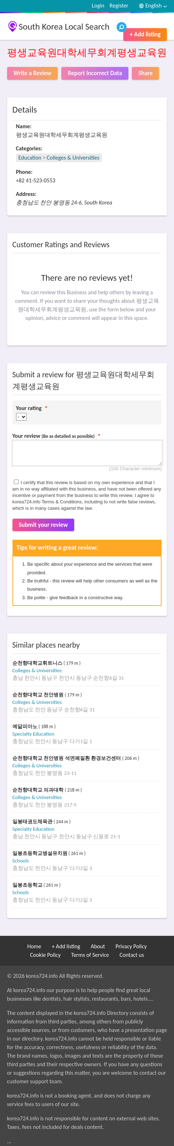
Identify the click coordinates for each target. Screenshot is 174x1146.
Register (118, 5)
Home (34, 946)
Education (30, 157)
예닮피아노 (25, 726)
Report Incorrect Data (95, 73)
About (98, 946)
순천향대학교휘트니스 (38, 663)
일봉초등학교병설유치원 (40, 853)
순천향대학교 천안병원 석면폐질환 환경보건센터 (67, 758)
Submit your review (43, 525)
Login (98, 5)
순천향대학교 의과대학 (38, 790)
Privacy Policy (131, 946)
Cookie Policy (45, 954)
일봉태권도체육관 (33, 821)
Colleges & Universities (73, 157)
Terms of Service (90, 954)
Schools (20, 860)
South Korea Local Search (64, 26)
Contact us (131, 954)
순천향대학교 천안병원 (38, 695)
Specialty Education (33, 734)
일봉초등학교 (28, 885)
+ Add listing (145, 34)
